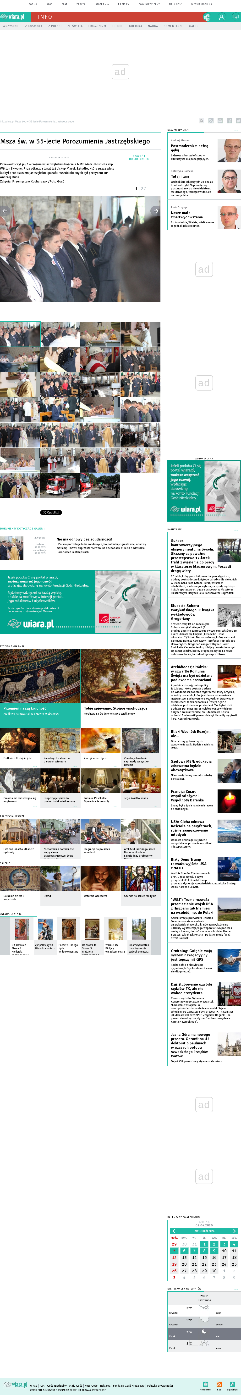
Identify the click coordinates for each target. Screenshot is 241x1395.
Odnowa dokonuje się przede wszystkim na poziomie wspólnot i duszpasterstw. (191, 843)
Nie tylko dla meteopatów (184, 1289)
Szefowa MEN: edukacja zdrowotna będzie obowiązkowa (191, 765)
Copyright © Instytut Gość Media (49, 1390)
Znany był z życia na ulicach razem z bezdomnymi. (192, 807)
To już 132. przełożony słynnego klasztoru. (197, 1061)
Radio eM (124, 4)
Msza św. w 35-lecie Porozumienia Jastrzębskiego (75, 141)
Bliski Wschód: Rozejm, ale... (191, 733)
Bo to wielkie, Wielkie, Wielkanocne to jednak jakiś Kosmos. (192, 224)
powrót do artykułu (139, 157)
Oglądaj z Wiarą (11, 914)
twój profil (222, 16)
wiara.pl (15, 17)
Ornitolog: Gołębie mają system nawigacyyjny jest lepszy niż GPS (191, 955)
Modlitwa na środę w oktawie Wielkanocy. (109, 714)
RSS (219, 1383)
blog (49, 4)
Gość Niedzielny (149, 4)
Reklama (105, 1386)
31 (194, 1244)
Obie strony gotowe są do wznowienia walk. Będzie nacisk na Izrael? (192, 744)
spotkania (102, 4)
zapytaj (82, 4)
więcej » (35, 764)
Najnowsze (174, 529)
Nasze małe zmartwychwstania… (188, 215)
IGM (42, 1386)
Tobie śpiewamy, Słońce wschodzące (116, 708)
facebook (229, 120)
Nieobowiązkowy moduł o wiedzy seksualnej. (192, 777)
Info (45, 16)
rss (211, 120)
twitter (238, 120)
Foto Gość (91, 1386)
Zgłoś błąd (232, 1383)
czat (64, 4)
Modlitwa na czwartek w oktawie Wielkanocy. (31, 714)
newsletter (220, 120)
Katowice (204, 1300)
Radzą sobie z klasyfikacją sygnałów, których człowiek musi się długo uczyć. (191, 968)
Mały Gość (175, 4)
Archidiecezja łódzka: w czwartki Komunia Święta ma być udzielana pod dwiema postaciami (191, 673)
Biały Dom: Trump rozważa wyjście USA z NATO (189, 863)
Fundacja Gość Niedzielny (128, 1386)
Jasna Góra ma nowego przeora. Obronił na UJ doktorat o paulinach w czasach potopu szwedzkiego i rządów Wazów (190, 1045)
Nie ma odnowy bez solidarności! (84, 539)
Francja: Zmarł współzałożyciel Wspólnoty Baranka (187, 795)
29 (174, 1244)
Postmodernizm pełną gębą (189, 148)
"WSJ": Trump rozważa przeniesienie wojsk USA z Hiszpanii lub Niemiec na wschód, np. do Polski (192, 906)
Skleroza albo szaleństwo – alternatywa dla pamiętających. (190, 157)
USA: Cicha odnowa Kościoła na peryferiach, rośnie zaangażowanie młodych (191, 828)
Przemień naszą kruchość (25, 708)
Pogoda (204, 1296)
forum (33, 4)
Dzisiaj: (204, 1224)
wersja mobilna (201, 4)
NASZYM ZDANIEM (178, 130)
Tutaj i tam (180, 176)
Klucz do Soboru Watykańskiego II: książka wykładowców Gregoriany (192, 612)
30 (184, 1244)
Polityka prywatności (160, 1386)
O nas (33, 1386)
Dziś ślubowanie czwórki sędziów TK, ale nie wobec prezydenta (191, 988)
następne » (155, 211)
